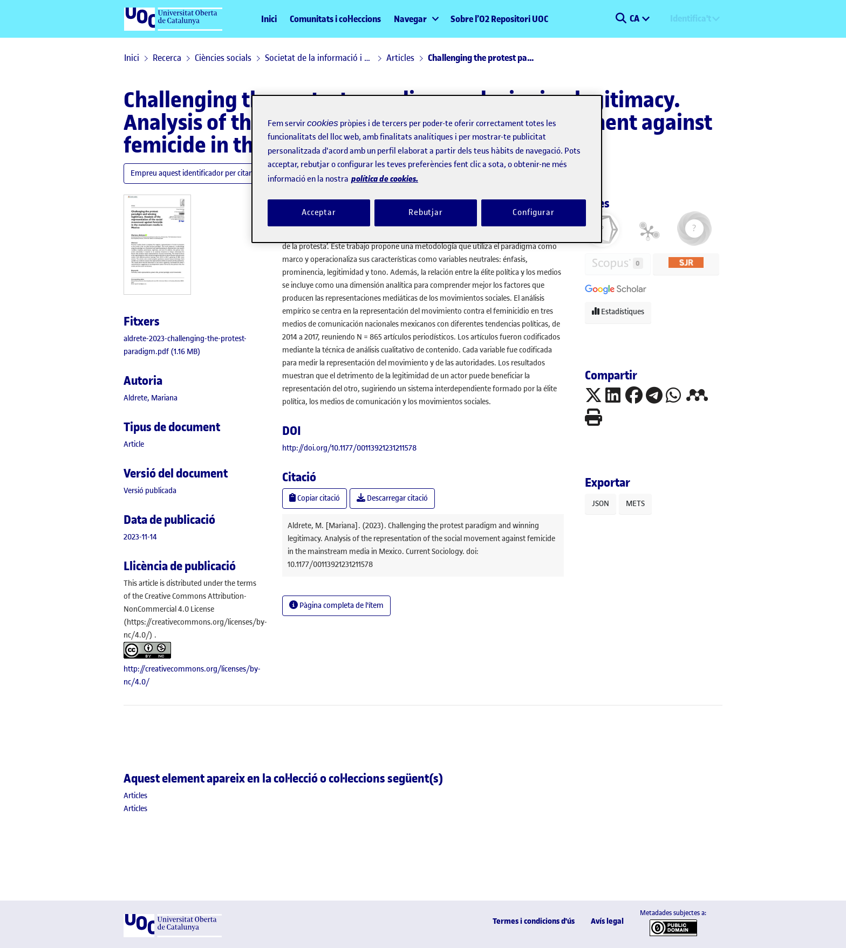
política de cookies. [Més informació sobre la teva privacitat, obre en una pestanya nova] (384, 178)
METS (635, 504)
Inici (269, 19)
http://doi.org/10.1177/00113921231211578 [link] (349, 448)
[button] (620, 18)
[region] (426, 169)
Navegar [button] (410, 19)
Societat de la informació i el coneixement (319, 58)
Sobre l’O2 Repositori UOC (499, 19)
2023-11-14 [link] (140, 537)
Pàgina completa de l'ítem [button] (336, 605)
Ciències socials (223, 58)
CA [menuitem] (635, 18)
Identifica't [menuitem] (690, 18)
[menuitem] (416, 19)
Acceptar (319, 212)
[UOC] (173, 935)
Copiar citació (314, 498)
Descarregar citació (392, 498)
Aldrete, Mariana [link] (151, 398)
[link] (134, 444)
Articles (400, 58)
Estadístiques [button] (618, 312)
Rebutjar (425, 212)
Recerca (167, 58)
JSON (600, 504)
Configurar (534, 212)
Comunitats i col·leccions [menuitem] (335, 19)
